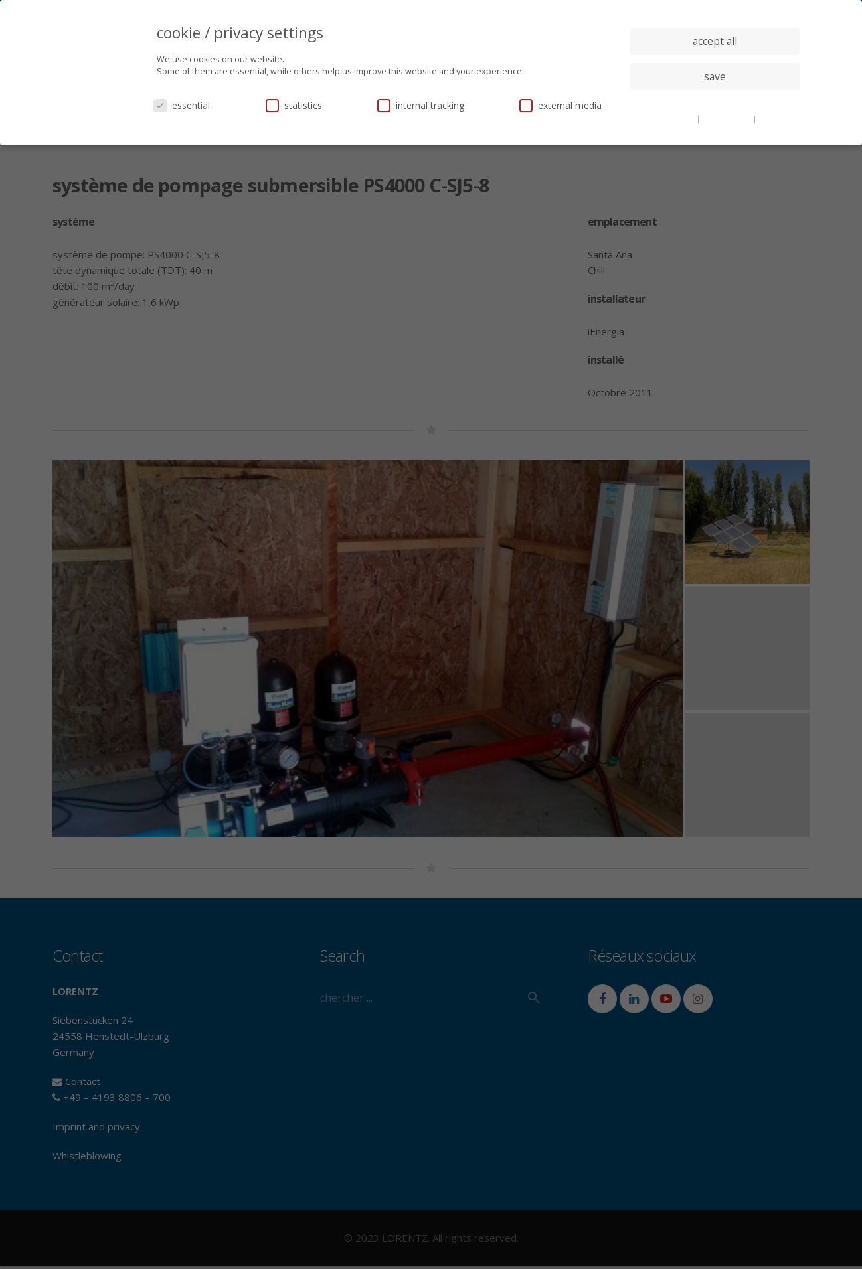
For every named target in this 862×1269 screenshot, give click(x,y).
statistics (294, 105)
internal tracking (420, 105)
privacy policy (727, 118)
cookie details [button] (670, 118)
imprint (773, 118)
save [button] (715, 76)
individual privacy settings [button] (714, 103)
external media (560, 105)
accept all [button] (715, 41)
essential (181, 105)
